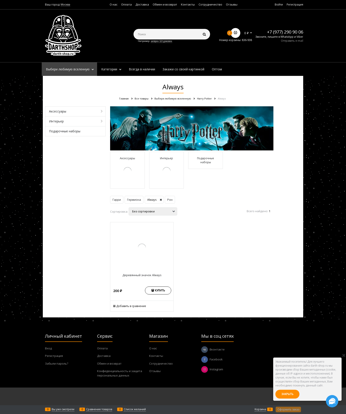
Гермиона (134, 200)
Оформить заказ (288, 409)
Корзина (260, 409)
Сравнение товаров (99, 409)
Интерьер (166, 158)
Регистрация (295, 4)
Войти (279, 4)
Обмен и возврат (165, 4)
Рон (170, 200)
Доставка (142, 4)
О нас (113, 4)
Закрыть (287, 394)
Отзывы (231, 4)
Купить (160, 290)
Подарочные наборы (205, 160)
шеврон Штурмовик (161, 41)
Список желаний (135, 409)
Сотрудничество (210, 4)
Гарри (117, 200)
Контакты (188, 4)
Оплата (126, 4)
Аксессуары (127, 158)
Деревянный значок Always (142, 275)
